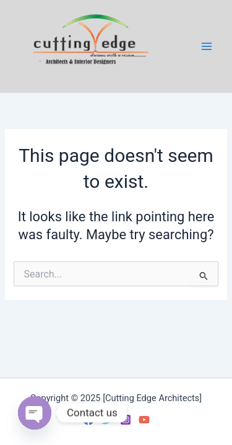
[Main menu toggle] (207, 46)
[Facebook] (88, 419)
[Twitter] (107, 419)
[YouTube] (144, 419)
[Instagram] (125, 419)
